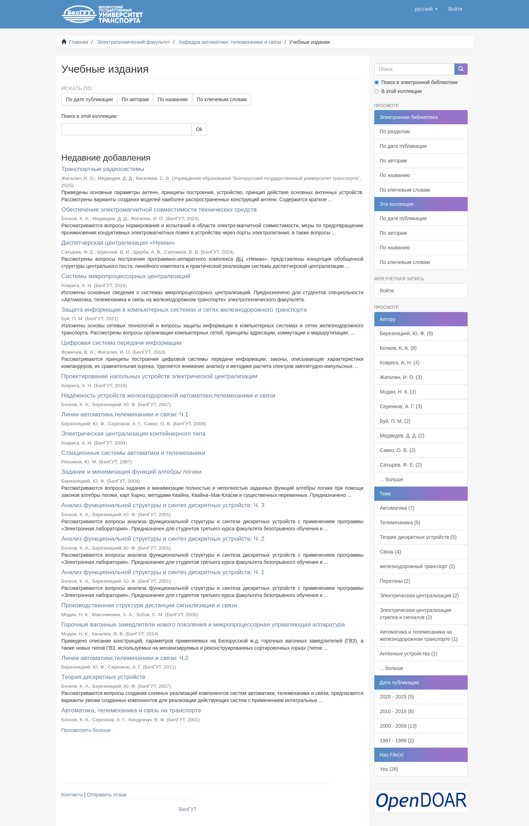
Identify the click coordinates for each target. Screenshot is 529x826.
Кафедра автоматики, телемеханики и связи (230, 42)
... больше (392, 479)
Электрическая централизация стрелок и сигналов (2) (416, 613)
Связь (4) (390, 552)
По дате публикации (89, 99)
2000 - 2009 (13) (398, 726)
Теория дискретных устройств (103, 677)
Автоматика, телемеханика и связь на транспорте (131, 710)
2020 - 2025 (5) (397, 697)
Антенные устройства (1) (408, 653)
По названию (173, 99)
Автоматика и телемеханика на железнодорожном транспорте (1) (419, 635)
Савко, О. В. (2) (398, 450)
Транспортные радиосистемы (102, 169)
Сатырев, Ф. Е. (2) (401, 465)
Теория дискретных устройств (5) (418, 537)
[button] (426, 9)
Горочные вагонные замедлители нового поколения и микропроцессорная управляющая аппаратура (203, 624)
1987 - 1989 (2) (397, 740)
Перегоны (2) (395, 581)
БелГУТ (188, 809)
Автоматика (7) (397, 508)
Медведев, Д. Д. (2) (402, 435)
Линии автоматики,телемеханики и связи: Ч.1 (125, 414)
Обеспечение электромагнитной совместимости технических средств (159, 209)
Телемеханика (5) (400, 522)
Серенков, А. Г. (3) (401, 406)
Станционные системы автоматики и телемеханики (133, 453)
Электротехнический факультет (133, 42)
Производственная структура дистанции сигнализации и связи (149, 605)
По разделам (395, 131)
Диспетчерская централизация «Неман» (118, 242)
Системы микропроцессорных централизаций (125, 276)
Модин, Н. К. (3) (398, 392)
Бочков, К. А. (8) (398, 348)
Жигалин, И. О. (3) (401, 377)
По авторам (135, 99)
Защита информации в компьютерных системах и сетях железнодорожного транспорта (184, 309)
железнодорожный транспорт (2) (417, 566)
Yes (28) (389, 769)
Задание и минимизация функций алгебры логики (131, 471)
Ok (199, 129)
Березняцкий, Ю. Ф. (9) (406, 333)
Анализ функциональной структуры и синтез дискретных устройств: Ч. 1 (162, 572)
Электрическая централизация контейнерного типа (133, 433)
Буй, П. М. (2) (395, 421)
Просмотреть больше (86, 730)
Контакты (72, 795)
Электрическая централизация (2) (419, 595)
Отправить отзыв (107, 795)
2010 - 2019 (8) (397, 711)
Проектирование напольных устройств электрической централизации (159, 376)
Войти (387, 290)
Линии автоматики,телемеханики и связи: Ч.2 (125, 658)
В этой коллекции (398, 91)
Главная (78, 42)
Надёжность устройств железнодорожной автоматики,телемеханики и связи (168, 395)
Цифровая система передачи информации (121, 342)
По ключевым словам (222, 99)
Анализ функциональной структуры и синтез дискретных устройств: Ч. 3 (162, 505)
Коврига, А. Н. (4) (400, 362)
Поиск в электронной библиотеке (416, 82)
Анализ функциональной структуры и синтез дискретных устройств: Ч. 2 (162, 538)
